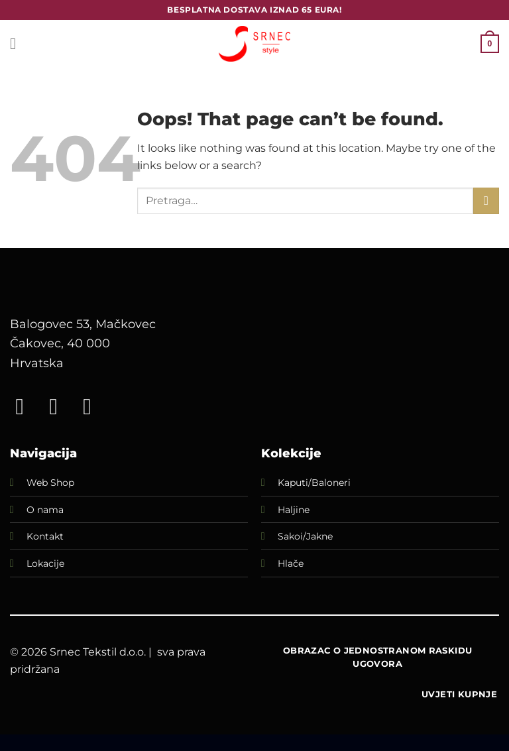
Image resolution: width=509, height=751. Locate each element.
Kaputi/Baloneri (314, 483)
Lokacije (45, 563)
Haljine (294, 510)
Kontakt (45, 536)
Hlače (291, 563)
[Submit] (486, 200)
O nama (45, 510)
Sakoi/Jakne (305, 536)
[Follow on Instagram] (60, 406)
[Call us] (94, 406)
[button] (18, 43)
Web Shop (50, 483)
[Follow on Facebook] (26, 406)
